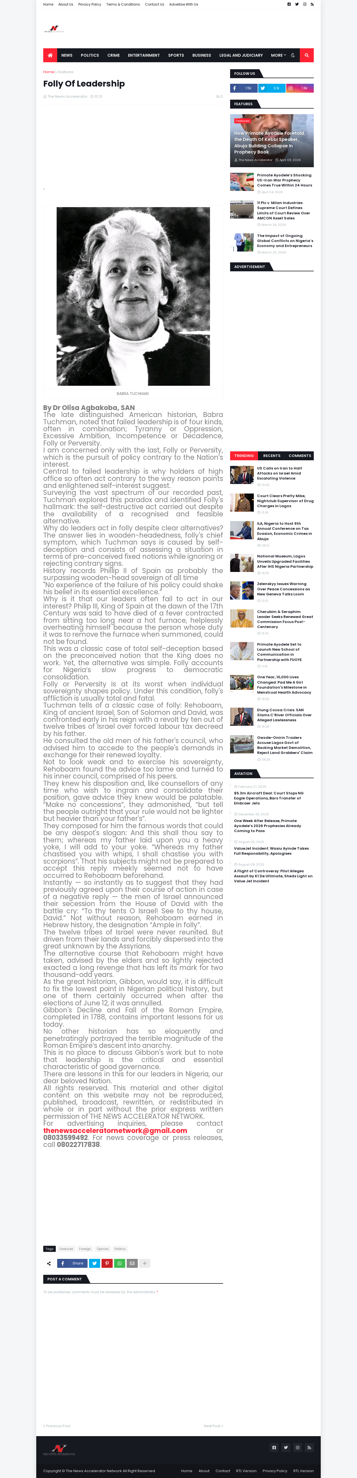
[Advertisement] (212, 28)
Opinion (103, 1249)
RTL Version (246, 1471)
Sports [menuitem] (176, 55)
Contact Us (154, 4)
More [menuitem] (277, 55)
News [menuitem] (67, 55)
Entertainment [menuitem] (144, 55)
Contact (223, 1471)
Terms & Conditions (123, 4)
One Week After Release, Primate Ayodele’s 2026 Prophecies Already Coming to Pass (267, 825)
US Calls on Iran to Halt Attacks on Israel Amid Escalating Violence (279, 473)
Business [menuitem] (201, 55)
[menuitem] (50, 55)
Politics (120, 1249)
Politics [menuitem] (90, 55)
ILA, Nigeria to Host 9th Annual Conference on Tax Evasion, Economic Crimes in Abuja (284, 531)
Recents (272, 455)
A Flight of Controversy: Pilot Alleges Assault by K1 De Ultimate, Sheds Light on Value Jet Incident (273, 876)
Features (66, 72)
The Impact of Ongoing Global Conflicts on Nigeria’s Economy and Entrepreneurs (285, 240)
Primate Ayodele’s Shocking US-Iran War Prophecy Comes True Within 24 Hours (284, 180)
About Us (65, 4)
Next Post (212, 1426)
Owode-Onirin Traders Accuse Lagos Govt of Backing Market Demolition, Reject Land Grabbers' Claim (285, 745)
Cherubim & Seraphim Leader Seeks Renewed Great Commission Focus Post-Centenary (285, 619)
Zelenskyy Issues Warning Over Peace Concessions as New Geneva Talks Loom (283, 589)
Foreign (85, 1249)
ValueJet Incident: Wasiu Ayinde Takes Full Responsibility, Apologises (271, 851)
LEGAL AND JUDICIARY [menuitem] (241, 55)
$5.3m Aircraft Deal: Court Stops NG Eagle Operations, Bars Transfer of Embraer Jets (269, 798)
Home (48, 4)
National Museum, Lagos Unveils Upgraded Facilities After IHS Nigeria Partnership (285, 561)
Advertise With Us (183, 4)
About (204, 1471)
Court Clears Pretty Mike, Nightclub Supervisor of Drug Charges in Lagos (285, 501)
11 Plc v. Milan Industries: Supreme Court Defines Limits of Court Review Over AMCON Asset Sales (283, 210)
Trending (244, 455)
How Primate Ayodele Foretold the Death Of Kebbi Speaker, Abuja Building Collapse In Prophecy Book (269, 142)
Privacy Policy (89, 4)
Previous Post (58, 1426)
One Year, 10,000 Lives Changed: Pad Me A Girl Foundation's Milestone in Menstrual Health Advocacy (284, 685)
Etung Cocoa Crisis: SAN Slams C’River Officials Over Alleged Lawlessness (284, 715)
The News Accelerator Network (94, 1471)
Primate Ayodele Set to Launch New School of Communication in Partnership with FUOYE (279, 652)
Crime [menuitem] (113, 55)
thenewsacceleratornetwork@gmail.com (115, 1130)
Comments (300, 455)
